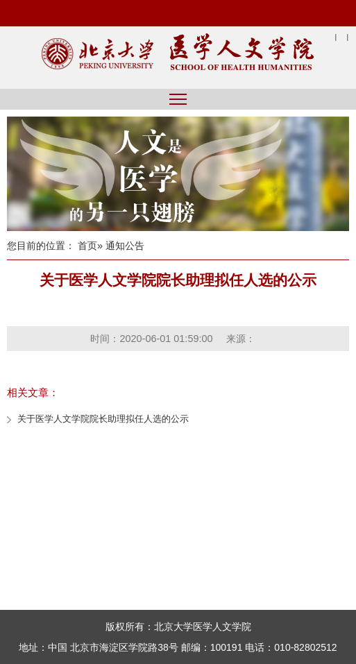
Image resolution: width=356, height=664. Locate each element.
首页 (87, 245)
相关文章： (33, 392)
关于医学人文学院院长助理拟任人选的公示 (103, 419)
